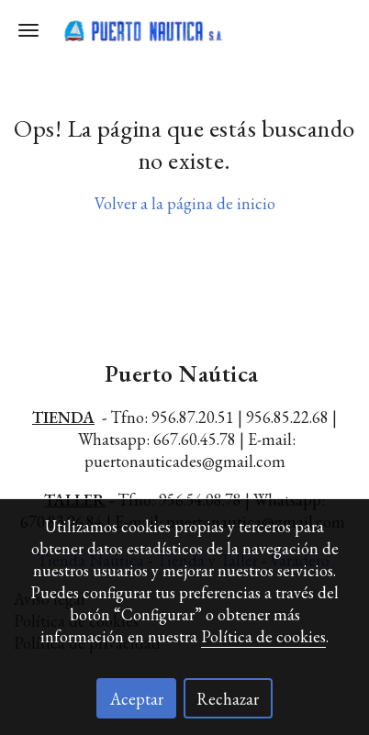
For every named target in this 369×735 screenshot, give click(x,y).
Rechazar (227, 698)
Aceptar (136, 698)
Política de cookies (263, 636)
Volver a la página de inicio (185, 203)
